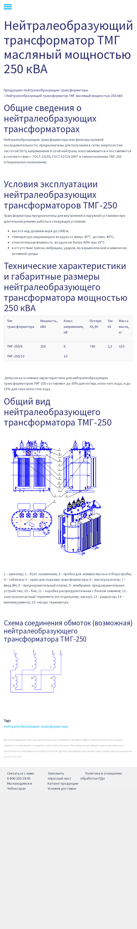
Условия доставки (62, 788)
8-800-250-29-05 (18, 778)
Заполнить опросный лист (59, 776)
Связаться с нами (20, 773)
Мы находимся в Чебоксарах (19, 786)
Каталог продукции (63, 783)
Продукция (12, 90)
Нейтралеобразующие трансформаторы (56, 90)
